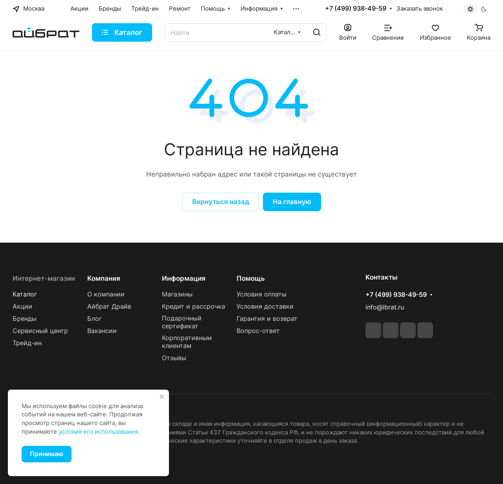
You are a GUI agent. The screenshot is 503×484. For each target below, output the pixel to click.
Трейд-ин (27, 343)
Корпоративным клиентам (187, 342)
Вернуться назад (220, 202)
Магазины (177, 294)
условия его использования (98, 431)
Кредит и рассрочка (193, 306)
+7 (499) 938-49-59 (355, 8)
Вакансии (102, 331)
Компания (103, 278)
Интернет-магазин (44, 278)
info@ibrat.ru (384, 307)
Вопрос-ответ (258, 331)
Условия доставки (265, 306)
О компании (106, 294)
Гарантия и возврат (267, 318)
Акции (22, 306)
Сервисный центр (40, 331)
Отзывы (174, 358)
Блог (94, 318)
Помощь (251, 278)
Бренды (25, 318)
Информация (184, 278)
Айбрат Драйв (109, 306)
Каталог (25, 294)
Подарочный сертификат (182, 322)
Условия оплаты (261, 294)
